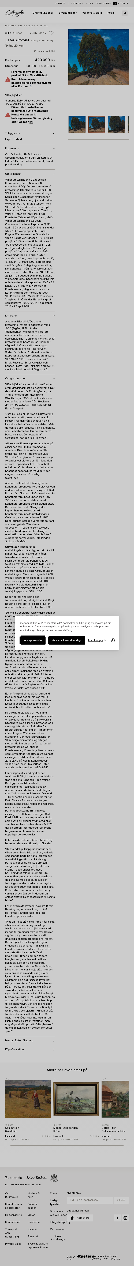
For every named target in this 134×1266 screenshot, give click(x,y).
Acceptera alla (33, 640)
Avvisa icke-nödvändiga (66, 640)
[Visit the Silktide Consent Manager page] (113, 640)
